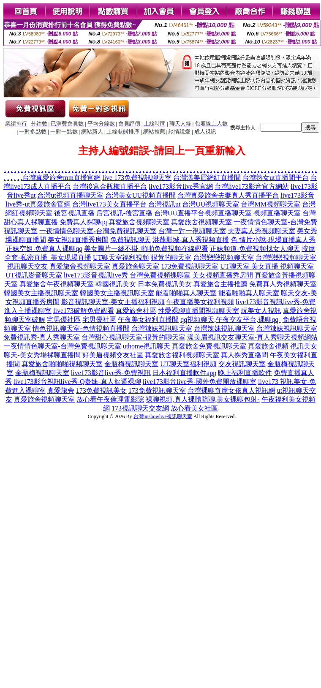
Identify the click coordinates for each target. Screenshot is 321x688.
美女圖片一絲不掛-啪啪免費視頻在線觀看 (146, 248)
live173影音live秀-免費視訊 (111, 372)
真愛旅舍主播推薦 (220, 284)
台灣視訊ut (164, 204)
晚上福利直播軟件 (245, 372)
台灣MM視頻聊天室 (270, 204)
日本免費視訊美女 (165, 284)
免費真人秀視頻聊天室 (283, 284)
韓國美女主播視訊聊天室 (41, 292)
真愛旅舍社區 (136, 310)
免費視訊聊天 (130, 239)
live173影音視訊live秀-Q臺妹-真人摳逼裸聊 (77, 381)
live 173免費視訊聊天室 (136, 177)
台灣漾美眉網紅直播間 (207, 177)
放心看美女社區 (194, 408)
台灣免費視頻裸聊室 (160, 275)
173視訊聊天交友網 (140, 408)
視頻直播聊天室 (228, 213)
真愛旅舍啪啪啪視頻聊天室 (62, 363)
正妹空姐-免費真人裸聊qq (44, 248)
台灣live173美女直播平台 (109, 204)
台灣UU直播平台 (179, 213)
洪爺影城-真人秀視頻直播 (190, 239)
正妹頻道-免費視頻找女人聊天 (255, 248)
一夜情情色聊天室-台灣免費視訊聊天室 (97, 230)
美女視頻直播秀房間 (78, 239)
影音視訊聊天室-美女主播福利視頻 (113, 301)
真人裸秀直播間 (244, 355)
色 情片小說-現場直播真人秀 (273, 239)
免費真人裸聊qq (83, 222)
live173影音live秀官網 (181, 186)
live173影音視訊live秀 (96, 275)
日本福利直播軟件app (184, 372)
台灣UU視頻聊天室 (210, 204)
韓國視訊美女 (115, 284)
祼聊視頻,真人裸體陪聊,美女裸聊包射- (202, 399)
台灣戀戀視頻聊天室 (223, 257)
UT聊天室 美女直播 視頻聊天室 (266, 266)
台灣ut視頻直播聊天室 (70, 195)
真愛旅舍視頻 (268, 346)
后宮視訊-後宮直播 (124, 213)
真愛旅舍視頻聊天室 (139, 222)
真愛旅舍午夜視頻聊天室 (56, 284)
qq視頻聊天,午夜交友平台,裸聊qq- (230, 319)
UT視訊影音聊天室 (33, 275)
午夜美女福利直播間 (148, 319)
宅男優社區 (64, 319)
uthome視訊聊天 (146, 346)
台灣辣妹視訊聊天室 (161, 328)
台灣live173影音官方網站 (252, 186)
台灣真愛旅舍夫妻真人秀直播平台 (228, 195)
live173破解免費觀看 (83, 310)
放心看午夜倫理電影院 (110, 399)
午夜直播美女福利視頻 (200, 301)
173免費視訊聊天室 (189, 266)
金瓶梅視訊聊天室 (131, 363)
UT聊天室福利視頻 (121, 257)
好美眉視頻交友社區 (112, 355)
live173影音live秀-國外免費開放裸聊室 (199, 381)
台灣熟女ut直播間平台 (275, 177)
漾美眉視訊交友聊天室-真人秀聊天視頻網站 (252, 337)
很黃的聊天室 (171, 257)
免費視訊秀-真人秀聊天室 (41, 337)
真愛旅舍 (60, 390)
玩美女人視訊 (261, 310)
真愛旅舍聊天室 (135, 266)
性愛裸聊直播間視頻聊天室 (198, 310)
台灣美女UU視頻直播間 (140, 195)
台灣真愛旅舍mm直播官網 (61, 177)
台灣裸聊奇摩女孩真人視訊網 (231, 390)
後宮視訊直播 (74, 213)
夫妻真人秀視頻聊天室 (261, 230)
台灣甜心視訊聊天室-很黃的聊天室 (133, 337)
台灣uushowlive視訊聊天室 (162, 416)
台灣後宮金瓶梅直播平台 (110, 186)
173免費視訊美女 (101, 390)
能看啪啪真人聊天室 (186, 292)
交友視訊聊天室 (242, 363)
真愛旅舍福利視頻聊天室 (182, 355)
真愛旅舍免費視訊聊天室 (209, 346)
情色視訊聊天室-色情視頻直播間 (81, 328)
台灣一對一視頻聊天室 (192, 230)
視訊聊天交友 (27, 266)
